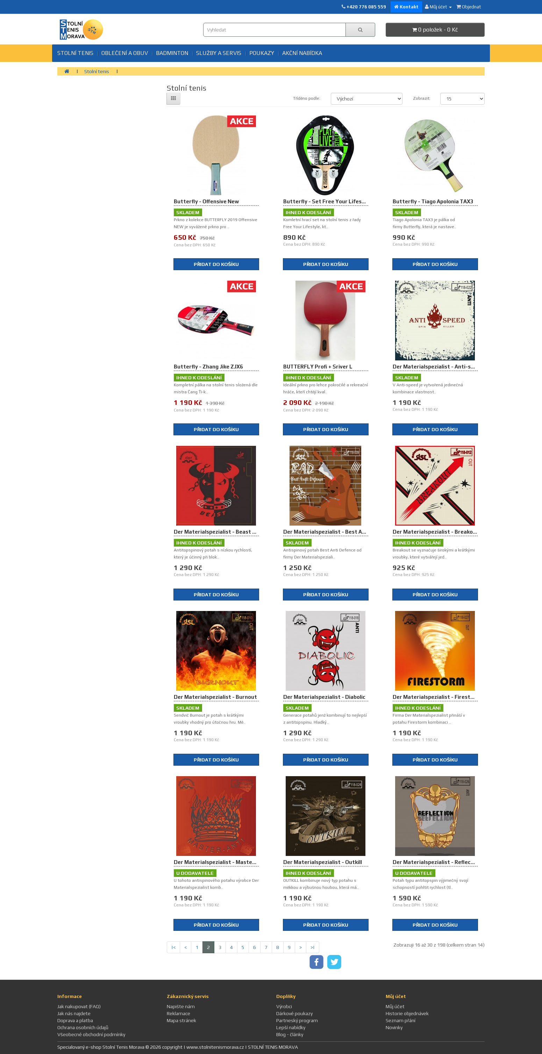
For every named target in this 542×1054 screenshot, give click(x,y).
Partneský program (297, 1020)
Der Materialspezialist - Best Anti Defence (337, 532)
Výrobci (284, 1006)
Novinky (394, 1027)
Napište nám (181, 1006)
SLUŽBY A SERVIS (218, 53)
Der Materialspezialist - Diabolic (324, 697)
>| (313, 947)
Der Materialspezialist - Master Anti (220, 862)
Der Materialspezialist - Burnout (215, 697)
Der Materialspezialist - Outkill (322, 862)
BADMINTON (172, 53)
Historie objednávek (407, 1013)
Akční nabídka (302, 53)
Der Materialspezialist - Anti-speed (438, 367)
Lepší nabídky (290, 1027)
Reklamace (178, 1013)
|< (173, 947)
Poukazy (261, 53)
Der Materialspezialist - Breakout (436, 532)
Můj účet (395, 1006)
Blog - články (289, 1034)
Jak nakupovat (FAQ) (79, 1006)
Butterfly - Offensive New (206, 201)
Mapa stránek (181, 1020)
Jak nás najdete (74, 1013)
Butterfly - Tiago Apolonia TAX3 (433, 201)
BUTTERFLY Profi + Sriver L (317, 367)
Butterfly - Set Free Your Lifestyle (327, 201)
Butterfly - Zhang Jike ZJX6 (208, 367)
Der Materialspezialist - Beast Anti (218, 532)
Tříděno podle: (306, 98)
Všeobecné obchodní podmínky (91, 1034)
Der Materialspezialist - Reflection (437, 862)
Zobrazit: (421, 98)
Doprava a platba (75, 1020)
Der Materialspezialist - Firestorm (437, 697)
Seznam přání (400, 1020)
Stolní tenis (75, 53)
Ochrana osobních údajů (82, 1027)
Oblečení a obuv (124, 53)
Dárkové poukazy (294, 1013)
